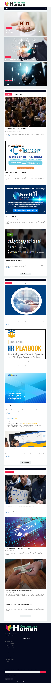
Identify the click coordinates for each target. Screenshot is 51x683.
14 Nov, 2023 (16, 219)
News (9, 28)
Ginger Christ (8, 507)
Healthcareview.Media (9, 645)
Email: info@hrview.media (10, 633)
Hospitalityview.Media (9, 652)
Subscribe (43, 671)
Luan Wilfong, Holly (9, 219)
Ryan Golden (8, 592)
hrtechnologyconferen (10, 131)
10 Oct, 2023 (17, 175)
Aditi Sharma (8, 363)
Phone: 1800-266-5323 (9, 635)
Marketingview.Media (9, 643)
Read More (7, 135)
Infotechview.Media (9, 641)
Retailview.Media (8, 657)
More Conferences (25, 273)
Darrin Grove (8, 407)
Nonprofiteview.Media (9, 647)
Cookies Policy (14, 675)
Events (8, 56)
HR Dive (7, 550)
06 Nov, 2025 (14, 592)
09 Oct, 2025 (14, 606)
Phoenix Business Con (9, 451)
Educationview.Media (9, 655)
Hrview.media (8, 661)
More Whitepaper (25, 462)
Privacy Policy (7, 675)
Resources (9, 80)
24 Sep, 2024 (18, 131)
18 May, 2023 (18, 263)
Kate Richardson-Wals (10, 263)
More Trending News (25, 616)
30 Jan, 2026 (12, 550)
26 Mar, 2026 (14, 507)
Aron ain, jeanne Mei (9, 175)
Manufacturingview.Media (10, 649)
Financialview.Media (9, 659)
